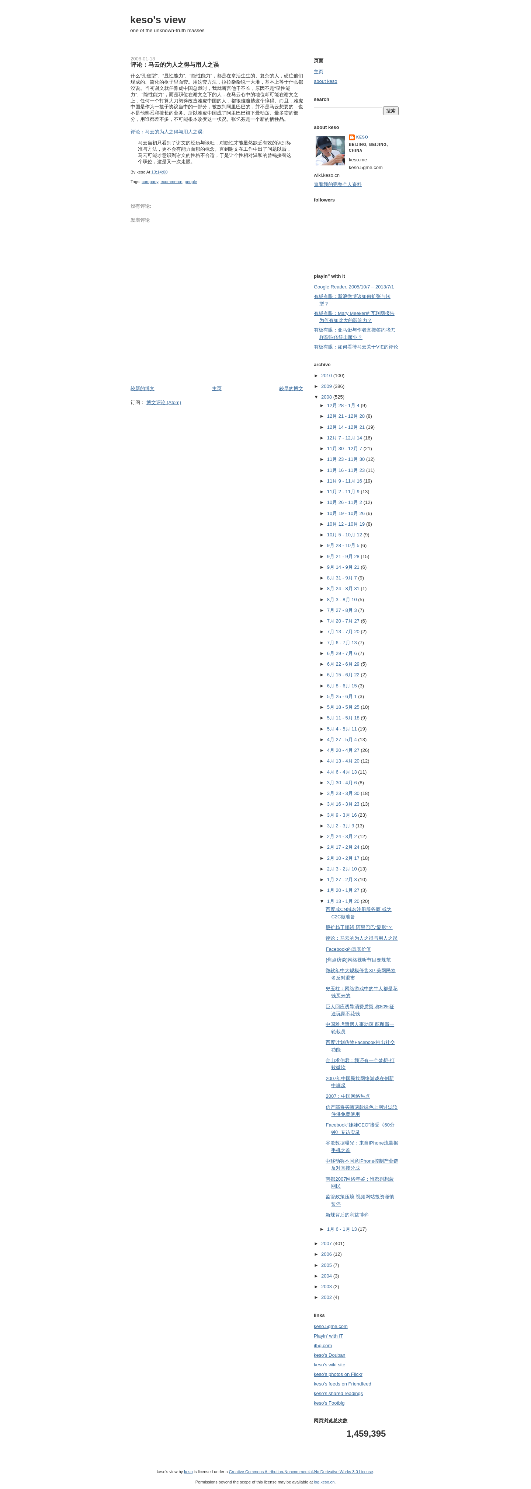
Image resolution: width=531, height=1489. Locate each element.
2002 (327, 1297)
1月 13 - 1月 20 (344, 901)
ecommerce (171, 181)
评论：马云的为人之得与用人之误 (175, 64)
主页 (217, 388)
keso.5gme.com (331, 1326)
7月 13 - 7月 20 (344, 631)
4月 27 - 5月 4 (342, 739)
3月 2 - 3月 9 (341, 825)
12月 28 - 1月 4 (344, 405)
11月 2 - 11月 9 (344, 491)
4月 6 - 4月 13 (342, 772)
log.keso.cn (324, 1482)
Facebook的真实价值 (348, 949)
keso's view (158, 19)
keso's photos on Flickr (338, 1374)
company (150, 181)
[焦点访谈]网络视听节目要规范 (358, 960)
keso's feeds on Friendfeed (342, 1384)
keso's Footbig (329, 1403)
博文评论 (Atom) (163, 402)
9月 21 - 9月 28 (344, 556)
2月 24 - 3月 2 (342, 836)
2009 (327, 386)
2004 (327, 1276)
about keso (325, 81)
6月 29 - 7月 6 (342, 653)
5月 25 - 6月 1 (342, 696)
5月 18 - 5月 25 (344, 707)
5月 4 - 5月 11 (342, 729)
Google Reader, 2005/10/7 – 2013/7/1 (354, 287)
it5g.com (323, 1345)
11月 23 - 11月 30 (346, 459)
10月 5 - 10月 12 (345, 534)
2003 (327, 1286)
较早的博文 (291, 388)
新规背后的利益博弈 (347, 1215)
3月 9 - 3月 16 (342, 815)
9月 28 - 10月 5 (344, 545)
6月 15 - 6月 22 (344, 674)
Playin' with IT (328, 1336)
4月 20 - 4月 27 (344, 750)
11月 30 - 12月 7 (345, 448)
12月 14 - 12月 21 (346, 427)
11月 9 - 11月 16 (345, 481)
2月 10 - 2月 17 (344, 858)
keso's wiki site (330, 1364)
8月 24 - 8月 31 (344, 588)
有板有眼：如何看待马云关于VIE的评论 (356, 347)
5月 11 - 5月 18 (344, 718)
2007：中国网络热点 (348, 1096)
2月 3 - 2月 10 (342, 869)
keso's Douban (330, 1355)
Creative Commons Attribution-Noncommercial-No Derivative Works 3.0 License (301, 1471)
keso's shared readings (338, 1393)
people (191, 181)
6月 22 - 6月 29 (344, 664)
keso (362, 137)
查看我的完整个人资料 (338, 184)
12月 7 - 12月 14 (345, 438)
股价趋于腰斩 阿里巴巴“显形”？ (359, 927)
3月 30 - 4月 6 (342, 782)
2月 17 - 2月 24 (344, 847)
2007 (327, 1243)
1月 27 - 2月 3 (342, 879)
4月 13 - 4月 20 (344, 761)
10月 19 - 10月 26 (346, 513)
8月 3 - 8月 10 (342, 599)
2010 (327, 375)
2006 (327, 1254)
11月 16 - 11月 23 (346, 470)
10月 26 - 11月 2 (345, 502)
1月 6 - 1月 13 (342, 1229)
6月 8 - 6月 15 (342, 686)
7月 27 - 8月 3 (342, 610)
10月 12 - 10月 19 (346, 524)
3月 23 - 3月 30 (344, 793)
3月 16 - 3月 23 (344, 804)
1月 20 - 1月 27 (344, 890)
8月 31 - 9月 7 (342, 578)
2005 (327, 1265)
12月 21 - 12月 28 (346, 416)
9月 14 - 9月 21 (344, 567)
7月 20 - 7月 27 (344, 621)
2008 (327, 397)
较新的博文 (143, 388)
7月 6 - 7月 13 (342, 642)
